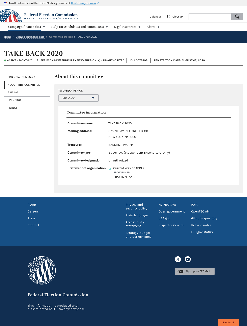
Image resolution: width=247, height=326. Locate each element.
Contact (33, 225)
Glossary (178, 16)
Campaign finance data (30, 37)
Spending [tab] (14, 100)
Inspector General (171, 225)
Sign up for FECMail (197, 271)
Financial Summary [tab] (21, 77)
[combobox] (210, 16)
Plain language (137, 215)
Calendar (155, 16)
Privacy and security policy (136, 206)
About (32, 204)
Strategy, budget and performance (138, 235)
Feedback (228, 322)
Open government (172, 211)
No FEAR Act (167, 204)
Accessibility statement (135, 224)
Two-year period (70, 90)
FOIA (194, 204)
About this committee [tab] (24, 84)
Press (31, 218)
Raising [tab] (13, 92)
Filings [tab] (13, 107)
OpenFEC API (200, 211)
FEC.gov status (202, 232)
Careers (33, 211)
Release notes (201, 225)
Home (7, 37)
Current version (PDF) (128, 168)
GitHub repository (204, 218)
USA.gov (164, 218)
